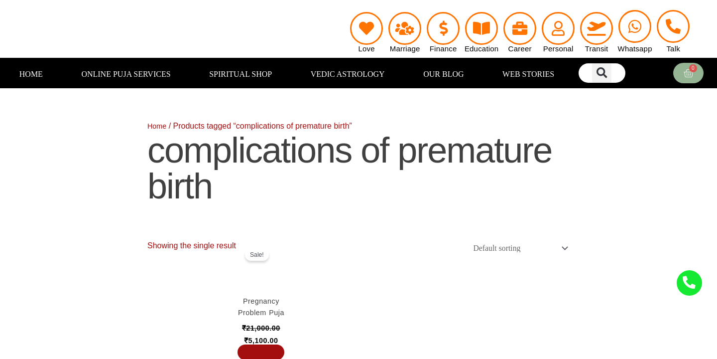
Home (158, 126)
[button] (601, 73)
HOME (31, 74)
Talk (673, 48)
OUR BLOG (443, 74)
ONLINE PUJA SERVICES (125, 74)
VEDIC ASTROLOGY (348, 74)
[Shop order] (514, 249)
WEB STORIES (528, 74)
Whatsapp (635, 48)
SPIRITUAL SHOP (240, 74)
